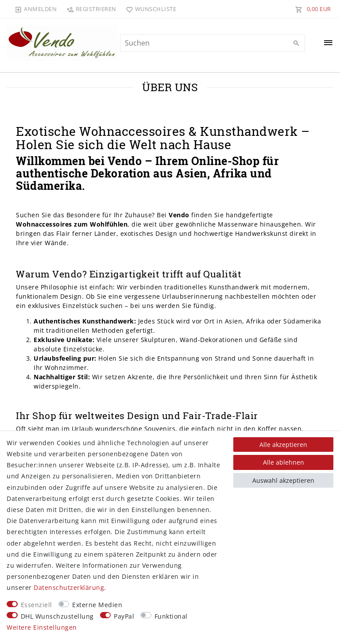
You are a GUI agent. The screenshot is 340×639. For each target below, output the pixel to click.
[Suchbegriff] (212, 43)
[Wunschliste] (149, 9)
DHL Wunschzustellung (57, 616)
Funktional (171, 616)
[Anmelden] (36, 9)
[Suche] (296, 43)
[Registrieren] (91, 9)
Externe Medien (97, 605)
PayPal (124, 616)
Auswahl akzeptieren (283, 480)
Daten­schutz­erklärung (69, 587)
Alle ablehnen (283, 462)
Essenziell (36, 605)
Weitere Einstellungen (42, 627)
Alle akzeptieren (283, 444)
